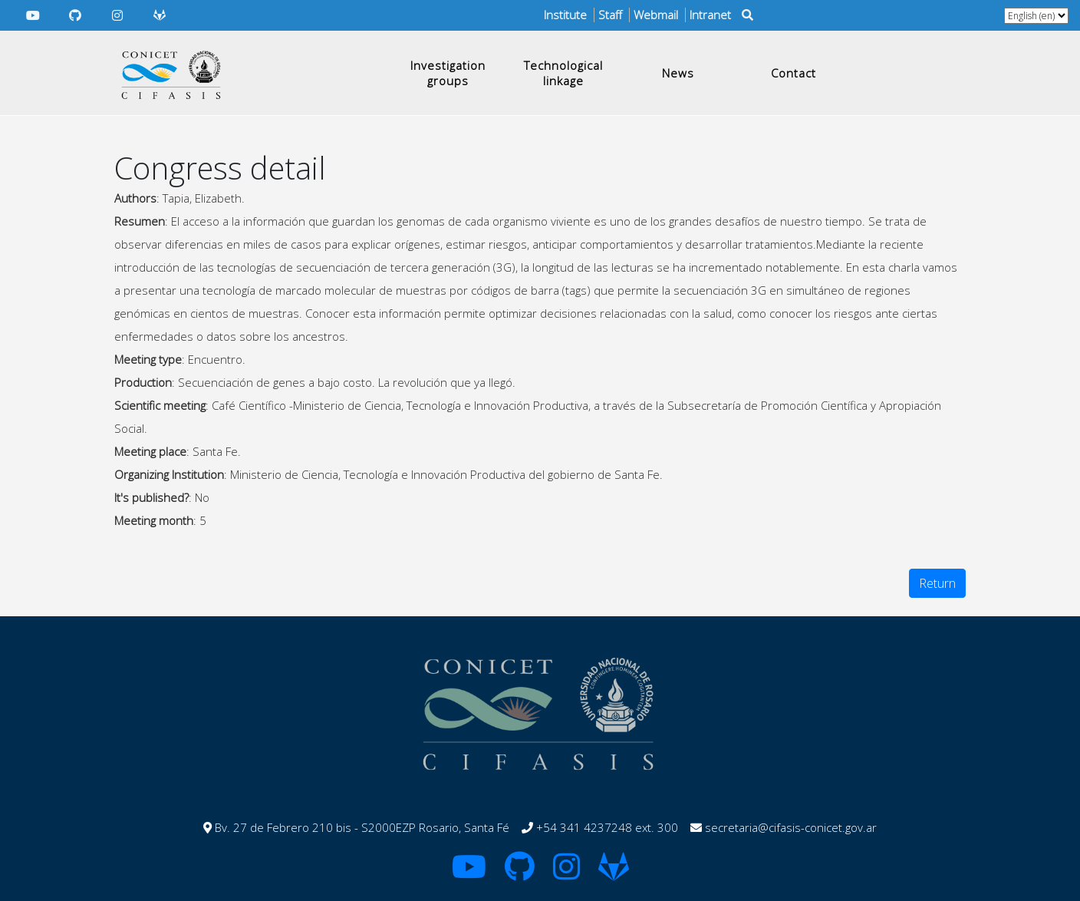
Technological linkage (563, 73)
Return (937, 583)
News (678, 73)
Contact (793, 73)
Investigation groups (448, 73)
